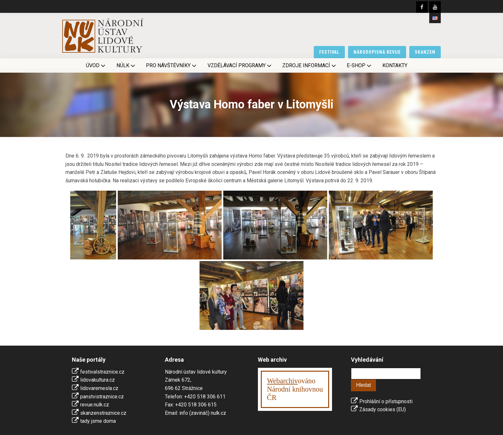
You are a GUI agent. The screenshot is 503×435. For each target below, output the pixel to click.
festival (329, 52)
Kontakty (394, 65)
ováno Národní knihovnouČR (295, 389)
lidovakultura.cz (97, 380)
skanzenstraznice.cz (103, 413)
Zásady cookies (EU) (382, 409)
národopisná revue (377, 52)
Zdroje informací (309, 65)
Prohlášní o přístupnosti (386, 401)
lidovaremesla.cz (99, 388)
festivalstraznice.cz (102, 372)
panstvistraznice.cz (102, 397)
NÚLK (126, 65)
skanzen (425, 52)
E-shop (359, 65)
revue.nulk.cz (94, 405)
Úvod (96, 65)
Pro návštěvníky (172, 65)
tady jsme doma (98, 421)
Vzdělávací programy (240, 65)
